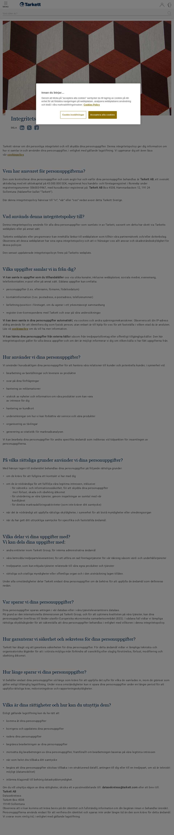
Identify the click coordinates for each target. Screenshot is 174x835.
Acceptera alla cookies (102, 115)
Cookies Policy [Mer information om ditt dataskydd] (92, 105)
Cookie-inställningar (73, 115)
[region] (88, 103)
